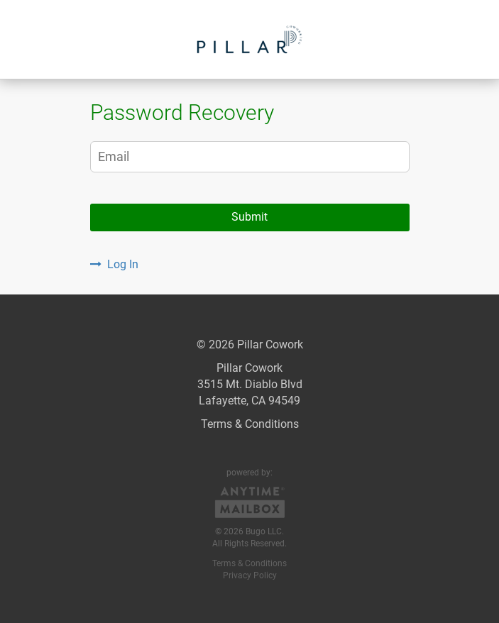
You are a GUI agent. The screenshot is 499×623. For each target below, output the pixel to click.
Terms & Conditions (250, 424)
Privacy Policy (250, 575)
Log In (114, 264)
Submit (249, 217)
